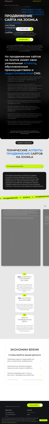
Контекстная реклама (10, 400)
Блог (28, 403)
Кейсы (28, 400)
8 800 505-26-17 (37, 1)
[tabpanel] (24, 182)
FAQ (28, 402)
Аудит (6, 402)
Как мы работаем (31, 398)
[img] (9, 4)
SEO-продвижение (9, 398)
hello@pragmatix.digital (12, 410)
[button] (24, 29)
